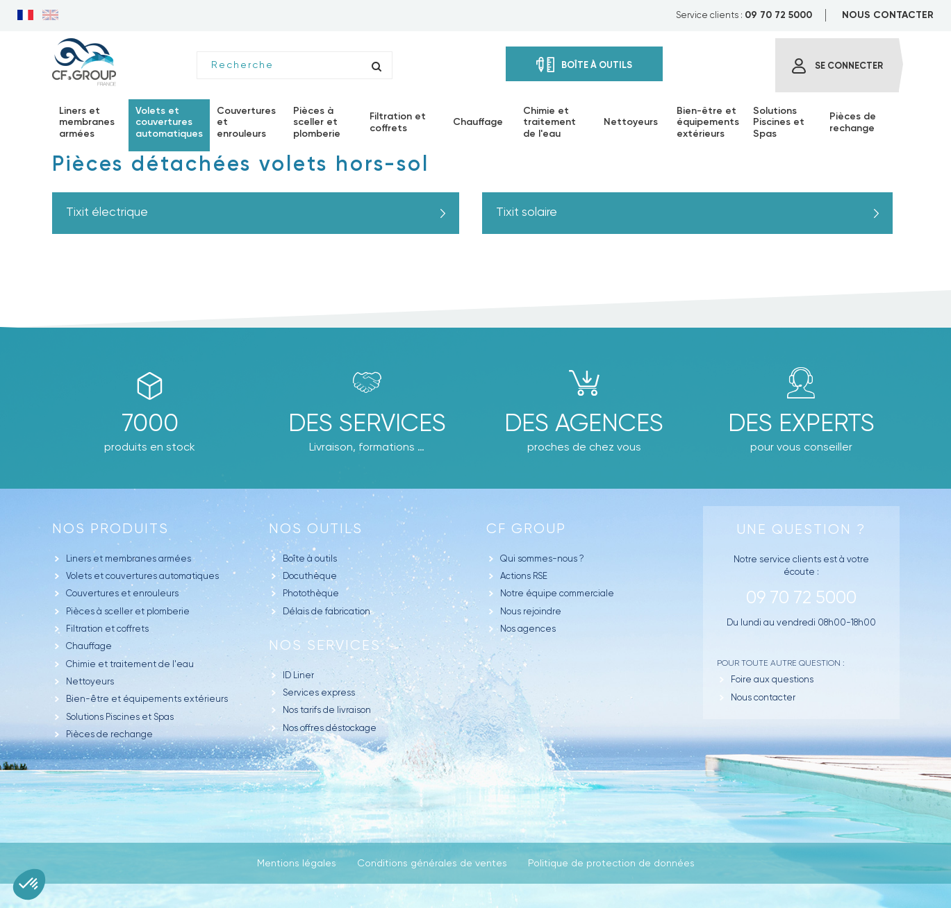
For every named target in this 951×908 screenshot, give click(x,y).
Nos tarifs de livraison (327, 710)
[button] (29, 884)
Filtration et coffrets (107, 628)
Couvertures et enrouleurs (122, 593)
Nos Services (325, 645)
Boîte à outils (310, 558)
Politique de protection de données (611, 862)
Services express (319, 692)
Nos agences (528, 628)
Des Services (367, 423)
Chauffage (89, 646)
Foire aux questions (772, 679)
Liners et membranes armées (128, 558)
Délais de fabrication (326, 611)
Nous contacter (763, 697)
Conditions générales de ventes (432, 862)
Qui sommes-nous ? (542, 558)
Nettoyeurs (90, 681)
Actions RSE (523, 576)
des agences (583, 423)
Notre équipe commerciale (557, 593)
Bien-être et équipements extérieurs (147, 698)
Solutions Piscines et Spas (120, 717)
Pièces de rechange (109, 734)
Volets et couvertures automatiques (142, 576)
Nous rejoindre (530, 611)
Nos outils (316, 529)
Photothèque (311, 593)
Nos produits (110, 529)
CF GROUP (526, 529)
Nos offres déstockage (330, 728)
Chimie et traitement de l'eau (130, 664)
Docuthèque (310, 576)
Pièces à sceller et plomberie (128, 611)
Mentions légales (296, 862)
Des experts (801, 423)
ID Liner (298, 675)
